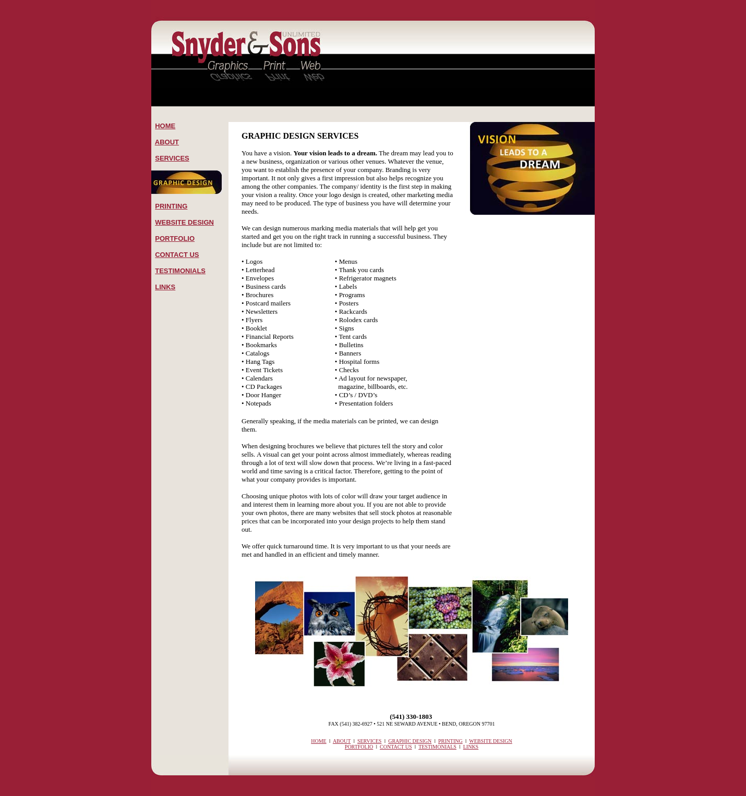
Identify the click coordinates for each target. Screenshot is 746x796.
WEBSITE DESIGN (184, 222)
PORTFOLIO (175, 238)
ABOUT (167, 142)
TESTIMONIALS (180, 271)
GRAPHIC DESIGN (409, 741)
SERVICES (172, 158)
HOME (165, 126)
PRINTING (171, 206)
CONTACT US (177, 255)
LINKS (165, 287)
